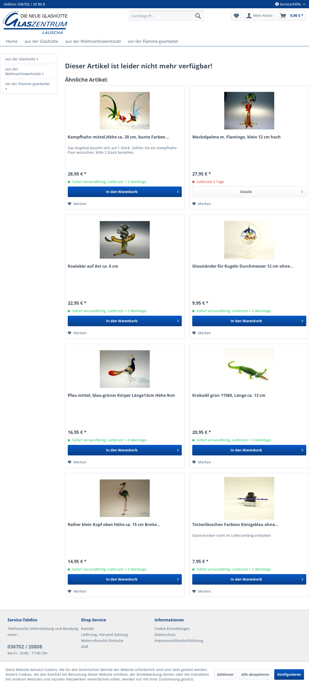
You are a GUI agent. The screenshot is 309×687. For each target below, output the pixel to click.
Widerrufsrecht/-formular (102, 640)
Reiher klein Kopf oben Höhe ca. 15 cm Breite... (114, 524)
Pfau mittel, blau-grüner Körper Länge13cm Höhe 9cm (121, 395)
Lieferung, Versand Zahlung (104, 634)
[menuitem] (166, 16)
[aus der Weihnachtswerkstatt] (93, 41)
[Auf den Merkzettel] (77, 204)
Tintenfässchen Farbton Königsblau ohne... (235, 524)
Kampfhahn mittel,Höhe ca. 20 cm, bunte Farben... (118, 137)
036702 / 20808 (25, 646)
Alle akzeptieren (255, 674)
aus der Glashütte (20, 59)
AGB (84, 646)
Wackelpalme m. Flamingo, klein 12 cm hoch (236, 137)
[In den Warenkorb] (125, 192)
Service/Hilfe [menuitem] (288, 4)
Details (271, 191)
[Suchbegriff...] (166, 16)
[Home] (11, 41)
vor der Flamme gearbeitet (27, 83)
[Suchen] (198, 16)
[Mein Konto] (259, 16)
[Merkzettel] (236, 16)
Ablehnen (225, 674)
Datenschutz (165, 634)
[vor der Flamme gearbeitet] (153, 41)
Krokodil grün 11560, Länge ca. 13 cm (229, 395)
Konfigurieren (289, 674)
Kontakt (87, 628)
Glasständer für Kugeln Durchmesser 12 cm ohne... (243, 266)
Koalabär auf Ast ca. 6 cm (93, 266)
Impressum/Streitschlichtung (178, 640)
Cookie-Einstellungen (172, 628)
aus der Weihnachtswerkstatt (23, 71)
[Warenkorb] (292, 16)
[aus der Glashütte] (41, 41)
